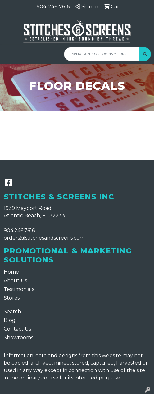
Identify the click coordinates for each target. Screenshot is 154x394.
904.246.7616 (19, 230)
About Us (15, 281)
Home (11, 272)
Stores (12, 298)
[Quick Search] (102, 54)
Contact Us (17, 329)
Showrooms (18, 337)
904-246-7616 (53, 7)
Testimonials (19, 289)
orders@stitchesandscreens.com (44, 238)
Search (12, 311)
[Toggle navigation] (8, 54)
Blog (10, 320)
